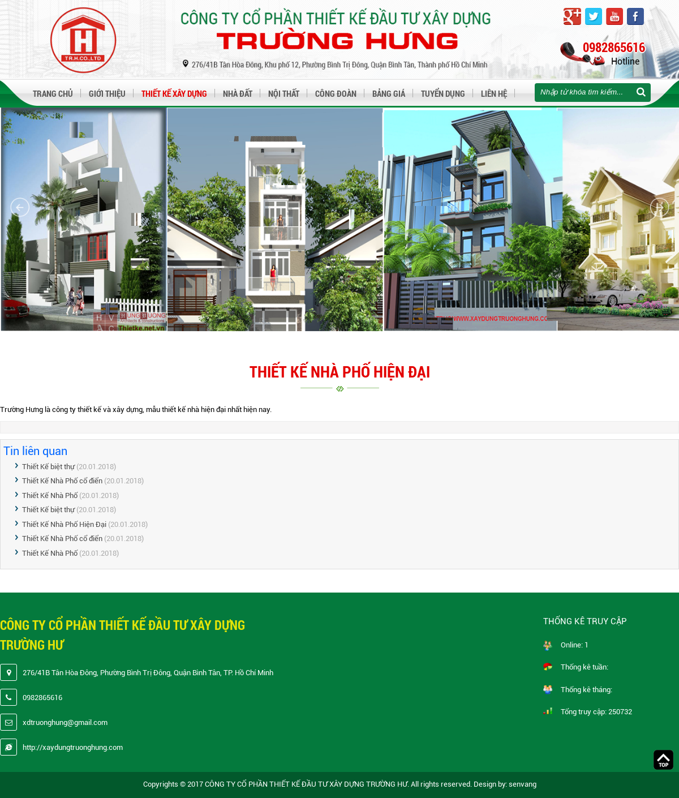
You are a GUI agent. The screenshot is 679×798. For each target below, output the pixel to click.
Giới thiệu (107, 93)
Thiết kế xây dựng (174, 93)
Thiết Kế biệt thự (48, 466)
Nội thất (283, 93)
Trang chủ (53, 93)
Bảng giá (388, 93)
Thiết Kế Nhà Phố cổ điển (62, 481)
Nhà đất (237, 93)
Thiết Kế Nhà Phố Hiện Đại (65, 524)
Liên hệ (494, 93)
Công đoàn (335, 93)
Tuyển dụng (443, 93)
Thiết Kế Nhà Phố (50, 495)
